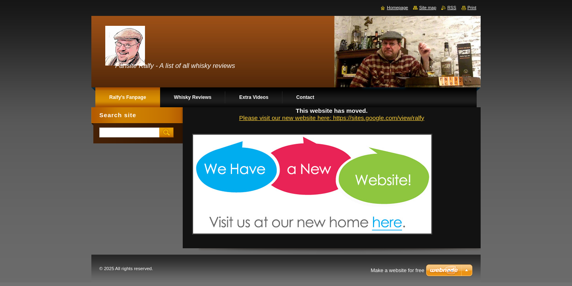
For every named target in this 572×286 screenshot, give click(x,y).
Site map (427, 7)
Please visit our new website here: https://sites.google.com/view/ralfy (331, 117)
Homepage (397, 7)
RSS (451, 7)
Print (472, 7)
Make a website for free (397, 270)
